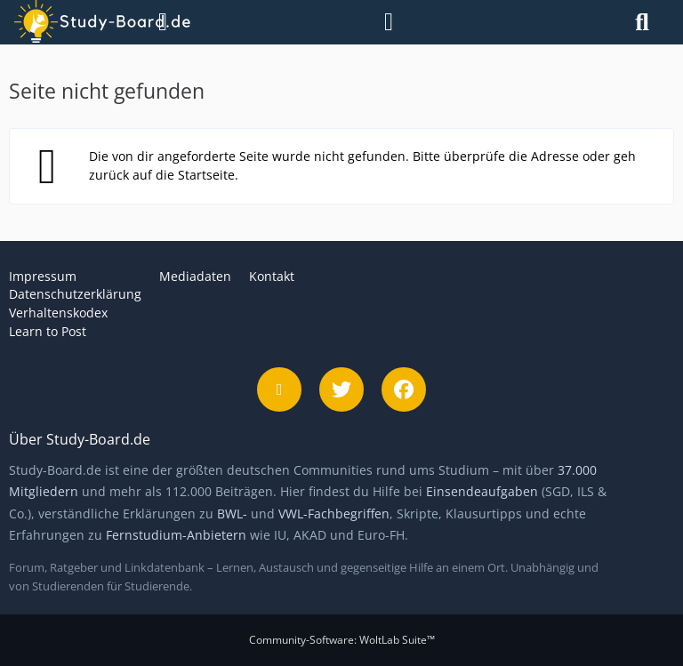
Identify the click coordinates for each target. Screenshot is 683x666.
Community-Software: (342, 639)
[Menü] (158, 22)
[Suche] (642, 22)
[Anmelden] (389, 22)
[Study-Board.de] (79, 22)
